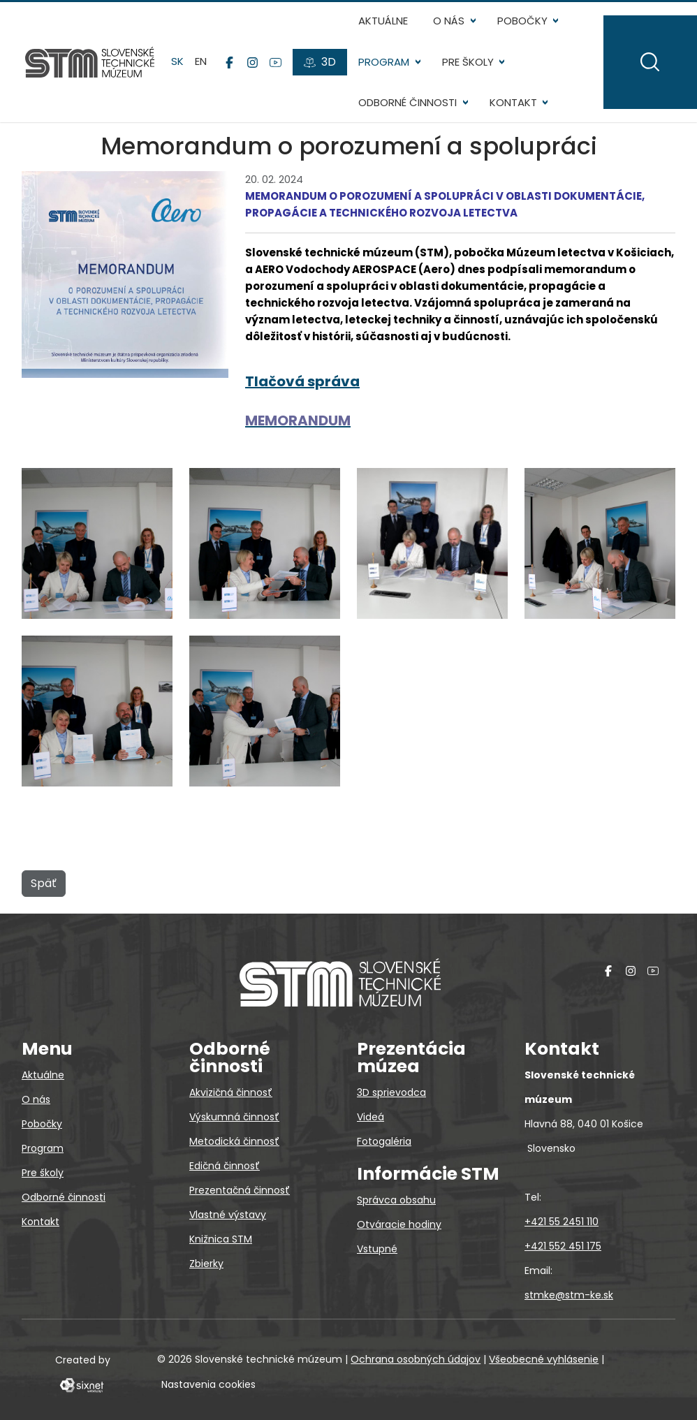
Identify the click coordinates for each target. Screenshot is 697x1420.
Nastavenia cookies (208, 1384)
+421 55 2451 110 (561, 1222)
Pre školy (468, 61)
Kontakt (513, 102)
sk (177, 61)
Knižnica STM (220, 1239)
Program (383, 61)
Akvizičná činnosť (230, 1092)
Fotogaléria (384, 1141)
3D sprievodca (391, 1092)
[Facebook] (229, 62)
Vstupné (377, 1249)
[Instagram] (252, 62)
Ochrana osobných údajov (415, 1359)
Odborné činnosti (407, 102)
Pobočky (522, 20)
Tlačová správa (302, 381)
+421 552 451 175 (562, 1246)
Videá (370, 1117)
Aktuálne (383, 20)
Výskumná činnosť (234, 1117)
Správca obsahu (396, 1200)
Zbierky (206, 1264)
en (201, 61)
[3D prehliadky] (320, 62)
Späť (44, 883)
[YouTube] (275, 62)
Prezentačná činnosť (239, 1190)
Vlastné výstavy (227, 1215)
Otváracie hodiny (399, 1224)
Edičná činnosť (224, 1166)
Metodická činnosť (234, 1141)
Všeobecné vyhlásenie (544, 1359)
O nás (448, 20)
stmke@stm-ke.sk (568, 1295)
